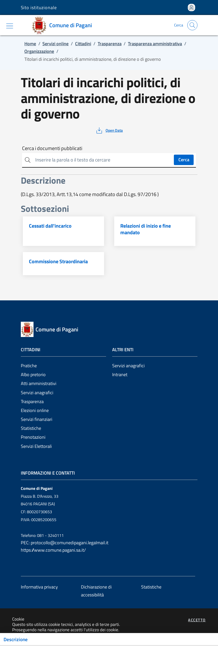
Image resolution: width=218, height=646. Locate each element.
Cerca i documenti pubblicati (52, 148)
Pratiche (29, 365)
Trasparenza (32, 401)
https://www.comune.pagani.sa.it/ (53, 550)
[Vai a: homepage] (63, 25)
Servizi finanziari (36, 419)
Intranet (119, 374)
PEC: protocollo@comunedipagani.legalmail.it (64, 542)
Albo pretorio (33, 374)
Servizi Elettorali (36, 446)
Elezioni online (35, 410)
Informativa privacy (39, 586)
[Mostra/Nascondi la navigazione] (10, 26)
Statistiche (31, 428)
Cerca (183, 159)
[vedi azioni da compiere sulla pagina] (109, 130)
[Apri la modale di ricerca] (192, 25)
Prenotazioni (33, 437)
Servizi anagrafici (37, 392)
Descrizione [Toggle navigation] (16, 639)
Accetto (197, 620)
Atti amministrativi (38, 383)
